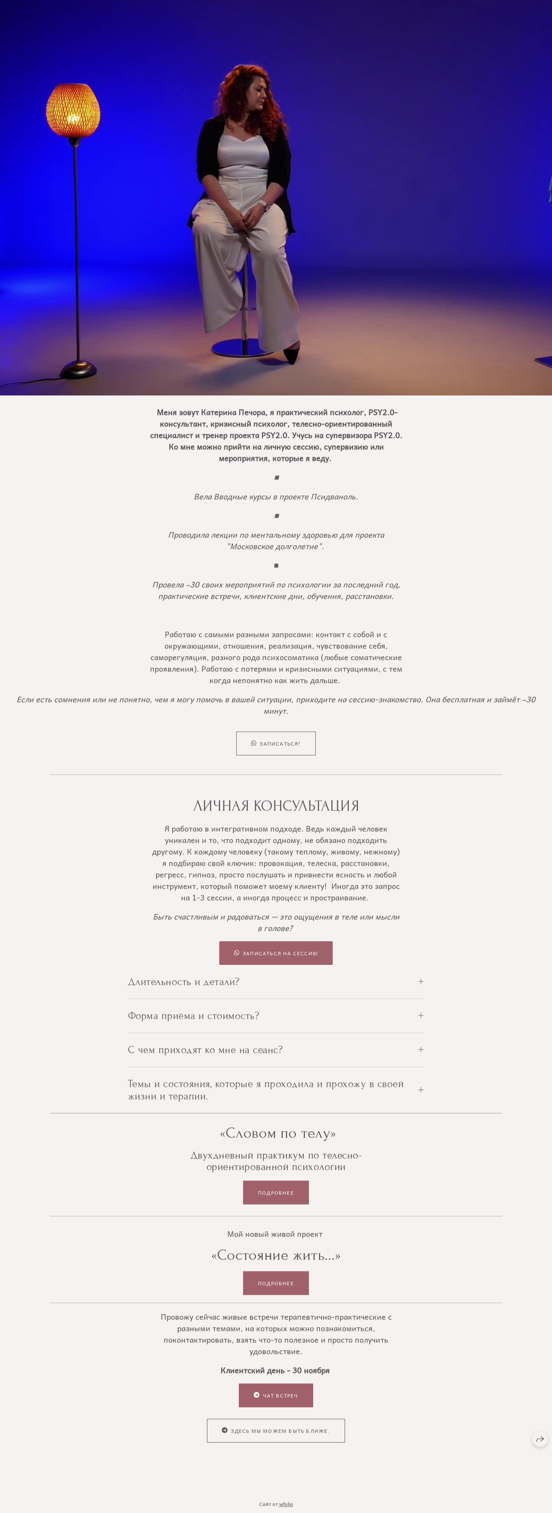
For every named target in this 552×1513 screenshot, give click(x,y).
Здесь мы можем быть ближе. (276, 1439)
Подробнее (276, 1200)
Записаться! (275, 752)
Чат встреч (276, 1403)
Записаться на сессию (276, 961)
